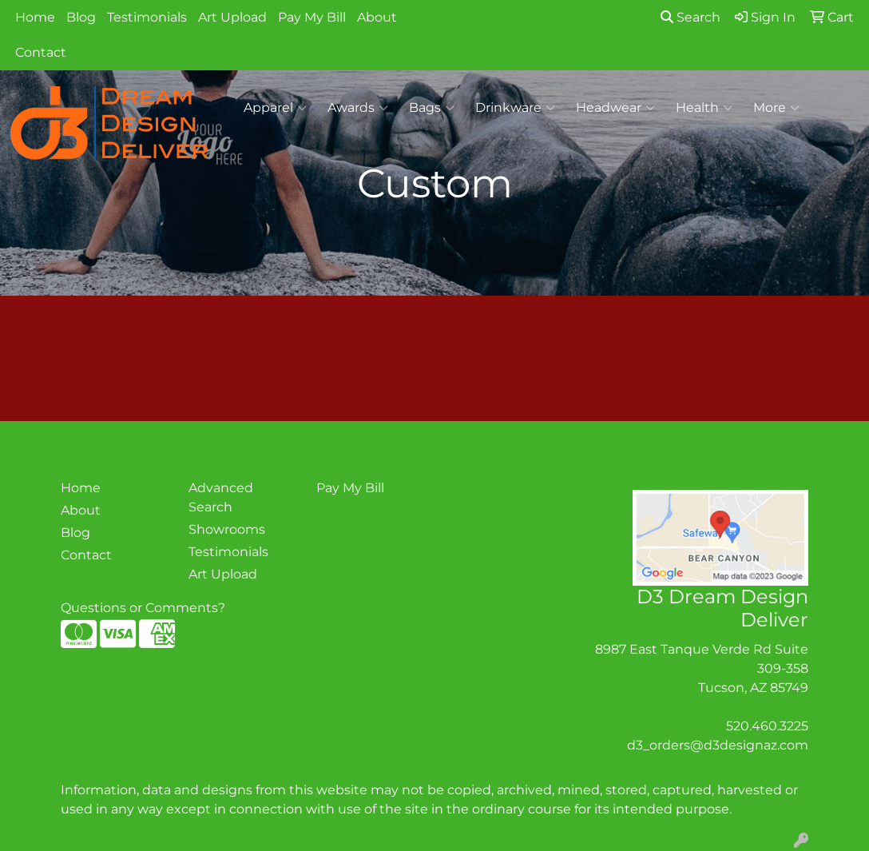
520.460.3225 (767, 726)
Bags (431, 107)
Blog (81, 17)
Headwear (615, 107)
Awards (357, 107)
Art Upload (232, 17)
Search (690, 17)
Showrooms (226, 529)
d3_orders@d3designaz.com (717, 745)
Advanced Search (220, 497)
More (776, 107)
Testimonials (147, 17)
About (377, 17)
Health (704, 107)
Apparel (275, 107)
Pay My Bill (312, 17)
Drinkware (515, 107)
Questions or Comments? (143, 607)
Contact (40, 52)
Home (35, 17)
